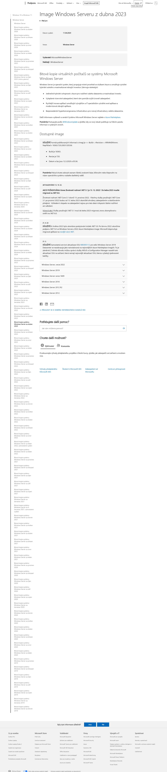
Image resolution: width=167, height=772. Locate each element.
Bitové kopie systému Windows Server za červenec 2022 (21, 396)
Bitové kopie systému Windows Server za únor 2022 (22, 436)
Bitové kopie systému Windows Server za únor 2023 (22, 340)
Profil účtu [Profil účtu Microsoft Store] (37, 737)
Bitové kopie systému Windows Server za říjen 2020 (22, 581)
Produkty (59, 3)
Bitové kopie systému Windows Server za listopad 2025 (24, 69)
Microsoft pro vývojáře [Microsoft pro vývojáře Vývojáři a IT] (116, 737)
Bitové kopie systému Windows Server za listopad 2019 (24, 669)
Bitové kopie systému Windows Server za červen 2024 (23, 213)
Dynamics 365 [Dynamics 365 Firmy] (87, 748)
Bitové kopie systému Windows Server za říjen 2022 (22, 372)
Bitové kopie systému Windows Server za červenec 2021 (21, 499)
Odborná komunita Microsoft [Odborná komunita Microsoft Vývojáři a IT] (118, 750)
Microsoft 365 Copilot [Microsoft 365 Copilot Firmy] (90, 759)
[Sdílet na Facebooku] (41, 303)
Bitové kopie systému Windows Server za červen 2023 (23, 308)
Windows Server (18, 20)
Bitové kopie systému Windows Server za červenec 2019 (21, 701)
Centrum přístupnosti (116, 369)
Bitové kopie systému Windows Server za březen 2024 (23, 236)
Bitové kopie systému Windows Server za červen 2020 (23, 613)
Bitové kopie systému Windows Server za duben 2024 (23, 228)
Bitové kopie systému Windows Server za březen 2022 (23, 428)
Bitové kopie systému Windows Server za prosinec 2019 (24, 661)
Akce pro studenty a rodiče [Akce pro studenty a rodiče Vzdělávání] (67, 759)
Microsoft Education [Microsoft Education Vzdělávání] (65, 737)
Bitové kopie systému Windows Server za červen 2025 (23, 117)
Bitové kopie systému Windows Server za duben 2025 (23, 133)
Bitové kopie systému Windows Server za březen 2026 (23, 37)
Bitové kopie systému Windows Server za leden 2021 (23, 557)
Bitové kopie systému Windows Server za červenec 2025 (21, 109)
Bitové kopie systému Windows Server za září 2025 (22, 93)
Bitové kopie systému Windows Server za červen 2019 (23, 709)
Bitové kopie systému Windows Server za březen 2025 (23, 141)
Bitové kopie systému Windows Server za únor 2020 (22, 645)
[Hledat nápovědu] (138, 3)
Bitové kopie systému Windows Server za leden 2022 (23, 451)
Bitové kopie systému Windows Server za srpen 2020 (23, 597)
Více (77, 3)
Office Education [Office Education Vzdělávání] (64, 751)
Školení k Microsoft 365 (71, 369)
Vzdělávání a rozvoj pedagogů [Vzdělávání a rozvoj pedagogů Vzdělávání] (68, 755)
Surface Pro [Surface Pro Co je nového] (11, 737)
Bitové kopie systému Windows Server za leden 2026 (23, 53)
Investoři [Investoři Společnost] (137, 748)
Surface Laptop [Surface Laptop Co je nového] (12, 740)
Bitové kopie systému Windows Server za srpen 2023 (23, 292)
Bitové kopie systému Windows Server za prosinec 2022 (24, 356)
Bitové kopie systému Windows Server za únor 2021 (22, 549)
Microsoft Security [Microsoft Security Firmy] (89, 740)
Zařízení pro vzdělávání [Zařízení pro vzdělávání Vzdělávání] (66, 740)
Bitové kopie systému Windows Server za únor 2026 (22, 45)
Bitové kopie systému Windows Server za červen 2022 (23, 404)
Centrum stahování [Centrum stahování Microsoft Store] (40, 740)
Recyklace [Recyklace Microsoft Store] (37, 755)
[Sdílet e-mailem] (51, 303)
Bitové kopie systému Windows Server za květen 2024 (23, 220)
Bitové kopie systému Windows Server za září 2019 (22, 685)
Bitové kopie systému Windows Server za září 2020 (22, 589)
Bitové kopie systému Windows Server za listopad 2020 (24, 573)
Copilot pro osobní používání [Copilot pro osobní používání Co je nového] (16, 751)
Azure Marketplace (112, 117)
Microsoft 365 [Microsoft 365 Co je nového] (12, 755)
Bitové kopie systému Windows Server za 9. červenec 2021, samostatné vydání (24, 508)
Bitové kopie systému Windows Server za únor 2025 (22, 149)
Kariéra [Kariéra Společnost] (137, 737)
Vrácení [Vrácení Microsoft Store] (37, 748)
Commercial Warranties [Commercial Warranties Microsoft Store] (41, 759)
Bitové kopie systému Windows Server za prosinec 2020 (24, 565)
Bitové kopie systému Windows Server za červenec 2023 (21, 300)
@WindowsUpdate (70, 122)
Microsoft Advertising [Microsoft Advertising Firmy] (90, 755)
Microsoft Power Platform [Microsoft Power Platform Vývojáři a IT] (117, 757)
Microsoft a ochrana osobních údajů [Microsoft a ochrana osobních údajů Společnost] (145, 744)
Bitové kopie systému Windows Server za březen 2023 (23, 332)
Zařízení (69, 3)
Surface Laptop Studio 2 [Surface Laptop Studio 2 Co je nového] (15, 744)
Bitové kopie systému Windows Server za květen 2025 (23, 125)
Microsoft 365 (42, 3)
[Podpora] (31, 3)
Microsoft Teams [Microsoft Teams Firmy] (88, 763)
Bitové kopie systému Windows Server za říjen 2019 (22, 677)
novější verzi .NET (67, 232)
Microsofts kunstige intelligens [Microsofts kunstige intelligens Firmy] (92, 737)
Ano (90, 724)
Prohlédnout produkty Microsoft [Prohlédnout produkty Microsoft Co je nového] (17, 759)
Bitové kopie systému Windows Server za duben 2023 (23, 324)
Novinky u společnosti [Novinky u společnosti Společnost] (141, 740)
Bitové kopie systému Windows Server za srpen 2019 (23, 693)
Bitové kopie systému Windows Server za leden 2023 (23, 348)
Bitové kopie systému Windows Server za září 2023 (22, 284)
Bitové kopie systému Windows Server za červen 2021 (23, 517)
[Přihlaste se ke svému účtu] (151, 3)
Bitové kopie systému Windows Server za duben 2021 (23, 533)
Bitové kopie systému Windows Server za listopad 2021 (24, 467)
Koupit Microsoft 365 (91, 3)
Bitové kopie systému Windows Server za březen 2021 (23, 541)
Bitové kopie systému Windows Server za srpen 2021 (23, 491)
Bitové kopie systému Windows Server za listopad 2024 (24, 173)
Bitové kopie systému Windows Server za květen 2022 (23, 412)
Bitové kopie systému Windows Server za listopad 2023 (24, 268)
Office (51, 3)
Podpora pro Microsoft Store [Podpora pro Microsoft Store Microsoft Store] (43, 744)
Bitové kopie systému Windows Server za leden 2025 (23, 157)
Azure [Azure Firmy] (85, 744)
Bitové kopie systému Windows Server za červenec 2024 (21, 205)
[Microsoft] (16, 3)
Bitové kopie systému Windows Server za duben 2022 (23, 420)
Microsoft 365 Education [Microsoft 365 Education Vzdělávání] (67, 748)
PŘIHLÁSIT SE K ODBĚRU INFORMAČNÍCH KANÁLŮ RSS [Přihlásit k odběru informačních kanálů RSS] (63, 310)
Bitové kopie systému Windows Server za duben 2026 (23, 29)
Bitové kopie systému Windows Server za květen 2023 (23, 316)
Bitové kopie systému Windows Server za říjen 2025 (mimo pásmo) (22, 77)
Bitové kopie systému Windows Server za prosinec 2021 (24, 459)
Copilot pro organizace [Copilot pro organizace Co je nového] (14, 748)
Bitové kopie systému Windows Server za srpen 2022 (23, 388)
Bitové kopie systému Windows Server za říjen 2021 (22, 475)
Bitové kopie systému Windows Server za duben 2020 (23, 629)
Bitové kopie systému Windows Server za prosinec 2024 (24, 165)
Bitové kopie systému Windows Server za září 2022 (22, 380)
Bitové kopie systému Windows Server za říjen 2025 (22, 85)
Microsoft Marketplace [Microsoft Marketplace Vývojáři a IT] (116, 753)
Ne (103, 724)
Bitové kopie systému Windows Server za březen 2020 (23, 637)
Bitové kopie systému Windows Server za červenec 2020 (21, 605)
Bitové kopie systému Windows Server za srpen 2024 (23, 197)
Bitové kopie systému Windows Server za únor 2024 (22, 244)
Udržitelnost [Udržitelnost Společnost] (138, 751)
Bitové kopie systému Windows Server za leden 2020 (23, 653)
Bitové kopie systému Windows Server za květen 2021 (23, 525)
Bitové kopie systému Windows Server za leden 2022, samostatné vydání (23, 443)
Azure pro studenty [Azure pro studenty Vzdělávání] (65, 763)
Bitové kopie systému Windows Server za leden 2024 (23, 252)
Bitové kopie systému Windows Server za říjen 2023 (22, 276)
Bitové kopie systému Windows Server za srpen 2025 (23, 101)
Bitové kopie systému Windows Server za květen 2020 (23, 621)
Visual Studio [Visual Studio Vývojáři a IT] (113, 764)
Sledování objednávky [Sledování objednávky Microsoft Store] (41, 751)
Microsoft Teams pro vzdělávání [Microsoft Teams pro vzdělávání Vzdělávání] (69, 744)
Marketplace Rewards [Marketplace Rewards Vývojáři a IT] (116, 761)
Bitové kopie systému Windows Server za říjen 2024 (22, 181)
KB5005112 (85, 244)
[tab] (48, 346)
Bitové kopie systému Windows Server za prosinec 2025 (24, 61)
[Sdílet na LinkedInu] (45, 303)
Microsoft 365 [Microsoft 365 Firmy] (87, 751)
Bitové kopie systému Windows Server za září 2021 (22, 483)
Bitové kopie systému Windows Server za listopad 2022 (24, 364)
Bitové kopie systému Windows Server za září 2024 (22, 189)
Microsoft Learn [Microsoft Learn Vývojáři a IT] (114, 740)
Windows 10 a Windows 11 (22, 15)
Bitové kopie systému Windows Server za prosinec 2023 (24, 260)
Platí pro (44, 21)
